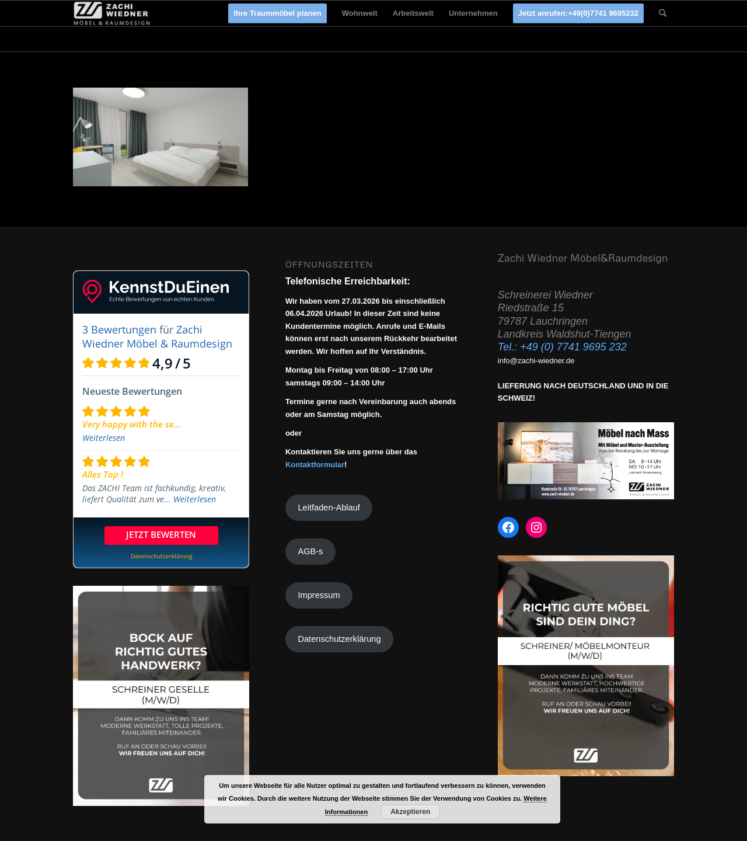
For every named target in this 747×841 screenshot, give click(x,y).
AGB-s (310, 551)
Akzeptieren (410, 812)
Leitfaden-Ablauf (328, 507)
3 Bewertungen (119, 329)
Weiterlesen (103, 437)
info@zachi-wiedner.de (536, 360)
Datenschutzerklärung (339, 639)
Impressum (319, 595)
